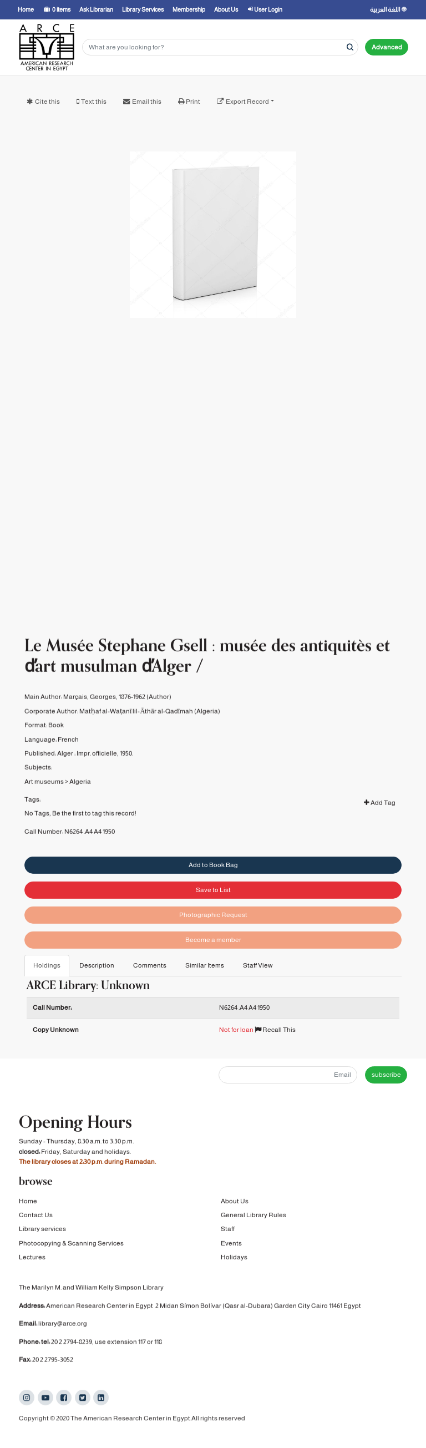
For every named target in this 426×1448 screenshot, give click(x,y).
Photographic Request (213, 930)
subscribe (386, 1075)
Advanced (387, 47)
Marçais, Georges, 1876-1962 (104, 708)
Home (28, 1202)
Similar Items (204, 965)
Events (231, 1244)
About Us (234, 1202)
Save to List (213, 905)
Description (96, 965)
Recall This (275, 1030)
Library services (42, 1230)
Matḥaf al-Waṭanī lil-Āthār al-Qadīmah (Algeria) (149, 722)
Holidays (234, 1258)
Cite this (47, 101)
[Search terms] (220, 47)
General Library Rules (253, 1216)
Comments (149, 965)
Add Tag (379, 814)
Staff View (258, 965)
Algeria (80, 792)
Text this (93, 101)
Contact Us (36, 1216)
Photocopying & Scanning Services (71, 1244)
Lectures (32, 1258)
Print (193, 101)
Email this (146, 101)
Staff (228, 1230)
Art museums (44, 792)
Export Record (247, 101)
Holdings (46, 965)
